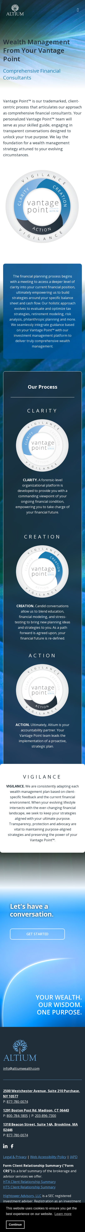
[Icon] (7, 1146)
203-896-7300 (45, 1115)
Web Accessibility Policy (48, 1157)
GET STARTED (37, 934)
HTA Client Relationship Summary (29, 1181)
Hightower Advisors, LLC (22, 1196)
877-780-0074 (17, 1101)
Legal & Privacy (15, 1157)
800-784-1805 (17, 1115)
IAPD (74, 1157)
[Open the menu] (78, 9)
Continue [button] (15, 1224)
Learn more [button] (62, 1214)
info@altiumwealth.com (21, 1068)
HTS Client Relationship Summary (29, 1187)
